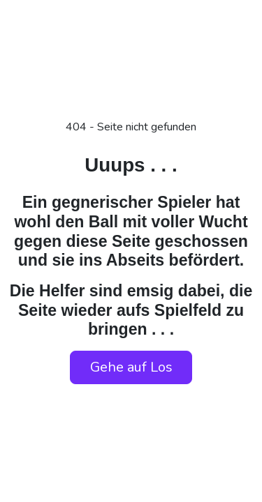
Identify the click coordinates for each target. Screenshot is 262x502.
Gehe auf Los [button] (131, 367)
